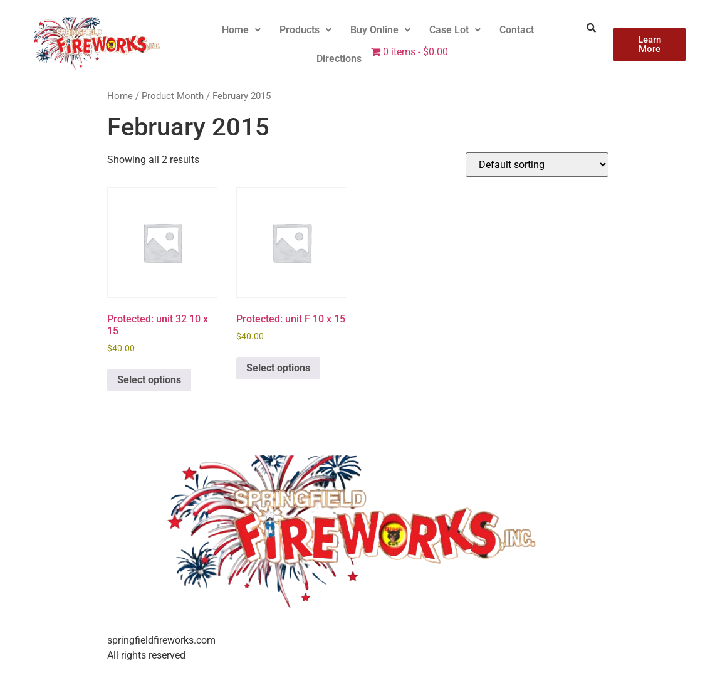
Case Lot (455, 30)
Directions (339, 59)
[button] (241, 30)
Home (241, 30)
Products (305, 30)
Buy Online (380, 30)
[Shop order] (537, 164)
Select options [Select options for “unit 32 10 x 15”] (149, 380)
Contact (516, 30)
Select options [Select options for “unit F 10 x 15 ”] (278, 368)
